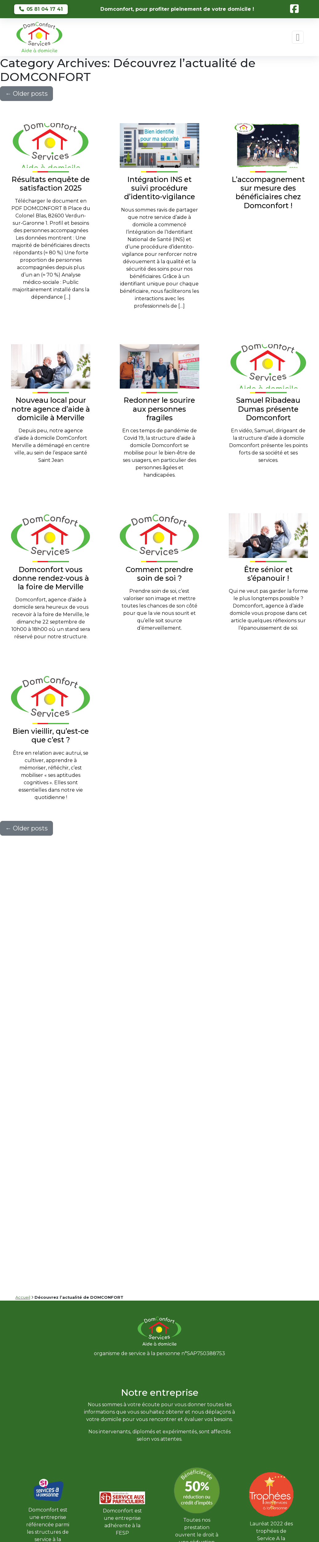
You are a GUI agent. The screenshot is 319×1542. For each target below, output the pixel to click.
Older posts (26, 93)
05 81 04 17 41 (41, 9)
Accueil (22, 1297)
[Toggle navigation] (298, 37)
